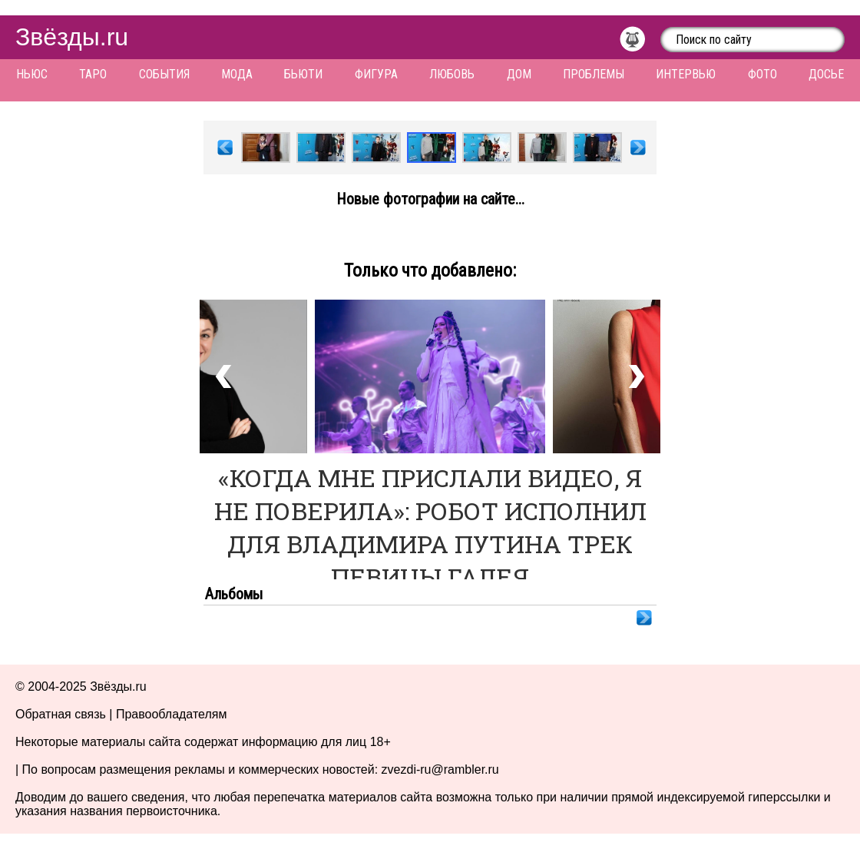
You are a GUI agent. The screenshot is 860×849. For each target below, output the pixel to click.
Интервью (686, 74)
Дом (519, 74)
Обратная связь (60, 714)
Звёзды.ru (71, 37)
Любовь (452, 74)
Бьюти (303, 74)
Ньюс (32, 74)
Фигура (376, 74)
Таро (93, 74)
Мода (237, 74)
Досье (826, 74)
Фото (762, 74)
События (164, 74)
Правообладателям (171, 714)
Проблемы (593, 74)
